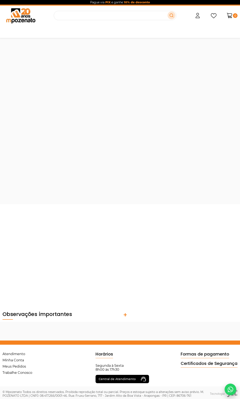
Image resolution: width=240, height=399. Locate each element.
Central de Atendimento (122, 379)
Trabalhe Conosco (17, 373)
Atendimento (13, 354)
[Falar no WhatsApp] (230, 389)
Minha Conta (13, 360)
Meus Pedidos (14, 366)
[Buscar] (171, 15)
